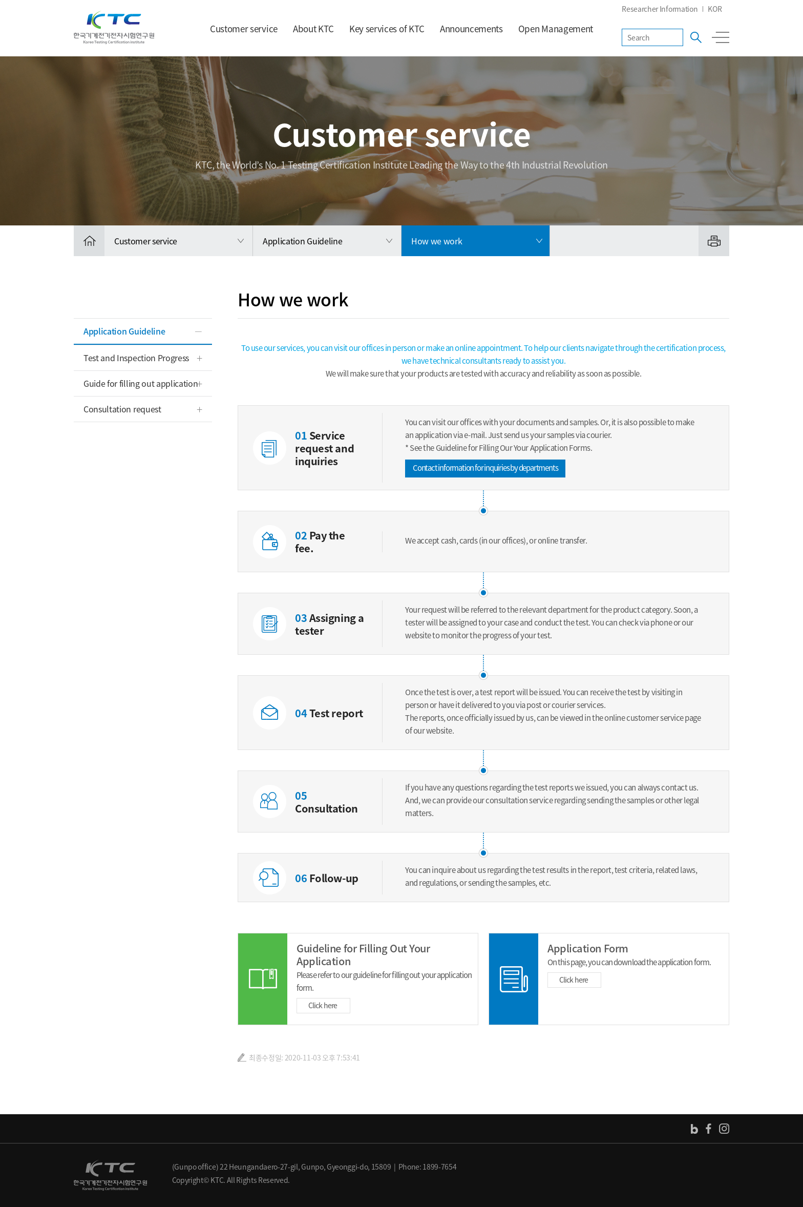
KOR (715, 9)
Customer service (244, 28)
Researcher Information (660, 9)
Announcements (471, 28)
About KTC (313, 28)
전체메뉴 (720, 37)
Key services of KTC (387, 28)
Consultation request (122, 409)
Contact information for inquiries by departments (485, 467)
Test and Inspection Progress (136, 357)
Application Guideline (124, 331)
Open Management (555, 28)
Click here (322, 1005)
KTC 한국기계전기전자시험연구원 (114, 27)
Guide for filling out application (140, 383)
